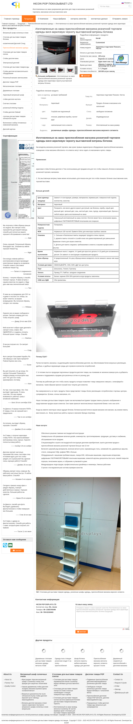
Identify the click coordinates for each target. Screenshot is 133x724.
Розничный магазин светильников (15, 78)
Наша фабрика (59, 19)
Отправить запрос (120, 19)
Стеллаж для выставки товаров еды (16, 67)
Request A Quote (121, 683)
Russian (127, 3)
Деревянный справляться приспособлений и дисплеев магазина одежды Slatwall (120, 663)
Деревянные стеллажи (11, 91)
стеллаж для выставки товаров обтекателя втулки (14, 117)
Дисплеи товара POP (10, 82)
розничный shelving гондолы (13, 108)
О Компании (43, 19)
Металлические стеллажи (12, 86)
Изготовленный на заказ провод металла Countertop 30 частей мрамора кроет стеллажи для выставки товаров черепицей (65, 710)
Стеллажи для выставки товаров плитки (15, 53)
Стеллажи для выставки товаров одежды (54, 592)
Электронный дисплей (11, 63)
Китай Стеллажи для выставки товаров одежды (43, 720)
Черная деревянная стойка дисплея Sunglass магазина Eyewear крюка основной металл (35, 689)
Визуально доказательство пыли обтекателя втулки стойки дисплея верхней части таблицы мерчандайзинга (34, 697)
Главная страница (11, 19)
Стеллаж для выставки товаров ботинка (14, 38)
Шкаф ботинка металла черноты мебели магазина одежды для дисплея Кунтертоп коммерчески (81, 664)
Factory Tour (9, 683)
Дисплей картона (9, 129)
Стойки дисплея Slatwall (11, 112)
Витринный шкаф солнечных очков (15, 33)
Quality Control (10, 686)
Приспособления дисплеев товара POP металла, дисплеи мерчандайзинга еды (98, 698)
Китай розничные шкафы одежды (38, 715)
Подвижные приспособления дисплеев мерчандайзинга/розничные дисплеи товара (97, 681)
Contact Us (118, 680)
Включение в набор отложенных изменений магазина (14, 124)
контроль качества (78, 19)
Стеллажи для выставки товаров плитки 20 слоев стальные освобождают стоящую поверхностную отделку (65, 691)
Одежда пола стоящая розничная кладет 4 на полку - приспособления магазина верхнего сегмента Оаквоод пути (63, 664)
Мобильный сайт (122, 693)
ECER (123, 715)
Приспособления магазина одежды (40, 24)
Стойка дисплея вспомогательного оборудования (15, 72)
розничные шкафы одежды (80, 592)
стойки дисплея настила (12, 99)
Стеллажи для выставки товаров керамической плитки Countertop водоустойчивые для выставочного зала (66, 682)
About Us (8, 680)
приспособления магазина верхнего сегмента (107, 592)
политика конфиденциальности (13, 715)
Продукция (28, 19)
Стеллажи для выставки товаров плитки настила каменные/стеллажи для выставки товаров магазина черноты (67, 701)
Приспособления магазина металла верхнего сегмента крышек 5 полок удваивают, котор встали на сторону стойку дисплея (100, 666)
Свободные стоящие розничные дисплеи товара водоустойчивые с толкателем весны (98, 690)
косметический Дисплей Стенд (14, 43)
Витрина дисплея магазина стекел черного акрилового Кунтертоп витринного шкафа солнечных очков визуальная (35, 706)
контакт (87, 76)
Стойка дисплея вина (10, 58)
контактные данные (99, 19)
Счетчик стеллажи (9, 103)
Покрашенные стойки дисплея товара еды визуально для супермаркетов (98, 705)
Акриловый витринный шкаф (13, 95)
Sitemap (118, 689)
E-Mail (117, 686)
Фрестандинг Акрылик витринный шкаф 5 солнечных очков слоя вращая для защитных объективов (34, 681)
